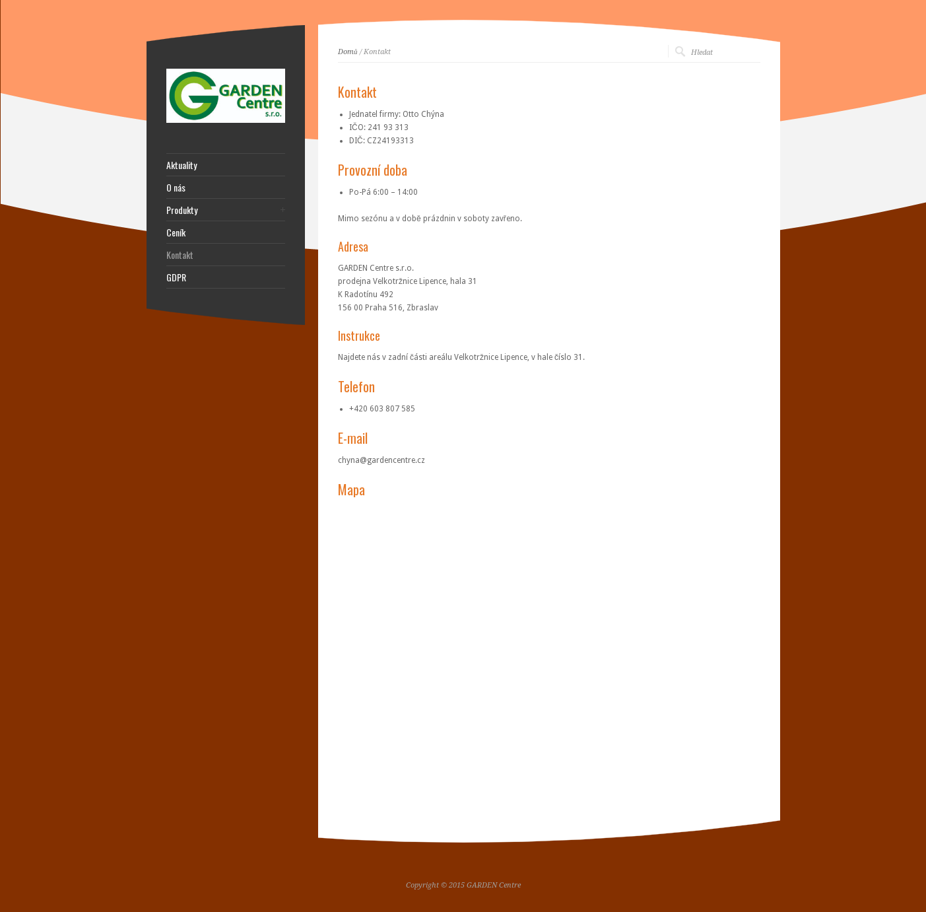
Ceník (175, 232)
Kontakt (179, 255)
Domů (348, 52)
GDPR (176, 277)
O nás (175, 187)
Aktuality (181, 165)
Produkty (181, 210)
